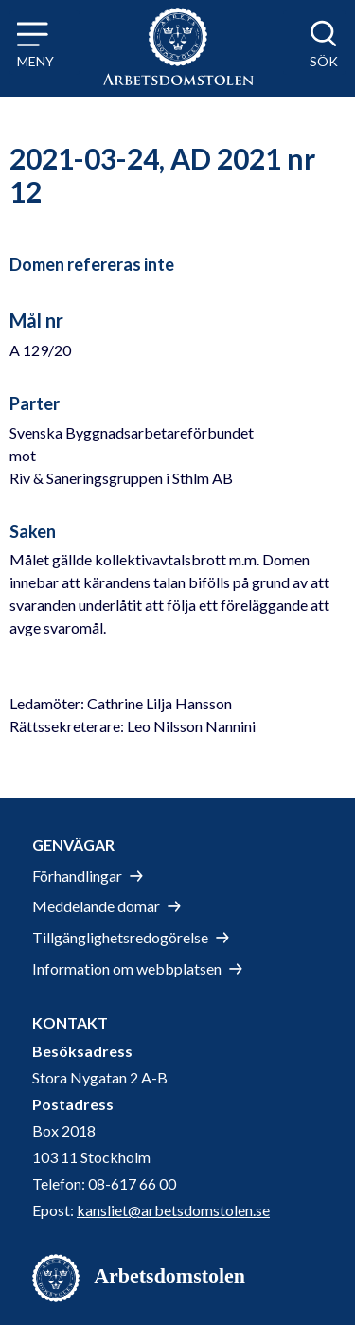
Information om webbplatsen (127, 968)
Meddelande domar (96, 906)
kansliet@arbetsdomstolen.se (173, 1210)
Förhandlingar (77, 876)
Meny (35, 61)
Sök (324, 61)
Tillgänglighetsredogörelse (120, 937)
